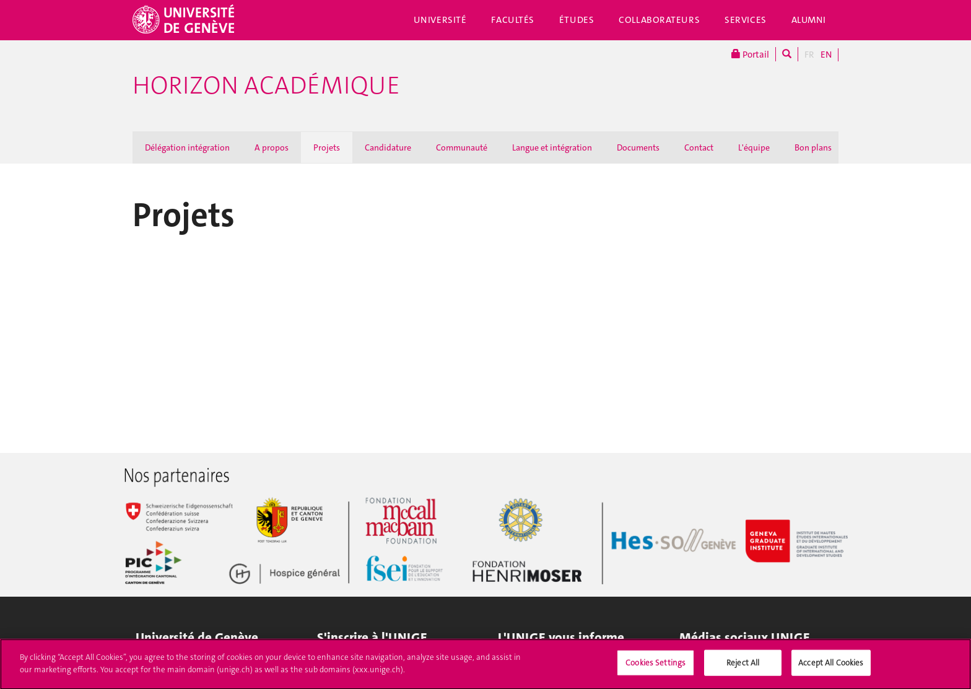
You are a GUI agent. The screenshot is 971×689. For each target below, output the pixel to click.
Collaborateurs (659, 20)
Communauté (461, 147)
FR (809, 54)
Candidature (388, 147)
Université (440, 20)
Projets (326, 147)
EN (826, 54)
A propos (272, 147)
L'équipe (754, 147)
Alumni (808, 20)
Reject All (742, 669)
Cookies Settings (655, 669)
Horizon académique (266, 85)
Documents (638, 147)
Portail (750, 54)
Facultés (512, 20)
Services (746, 20)
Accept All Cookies (830, 669)
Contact (698, 147)
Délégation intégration (187, 147)
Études (576, 20)
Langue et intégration (552, 147)
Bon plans (813, 147)
